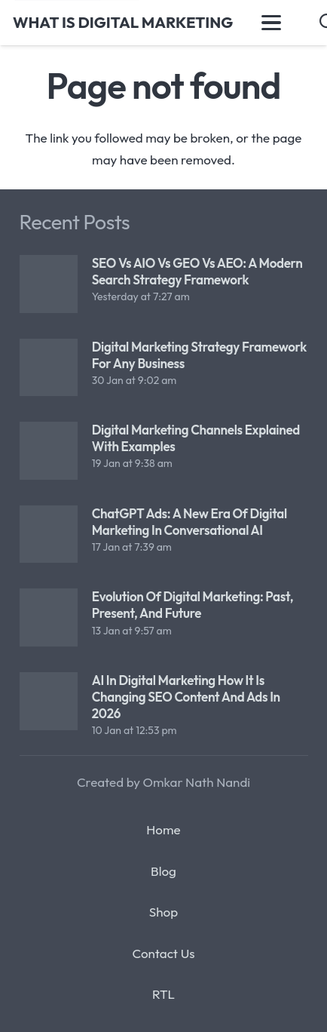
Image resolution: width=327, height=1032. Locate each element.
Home (163, 829)
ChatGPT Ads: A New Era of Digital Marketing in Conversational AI (188, 521)
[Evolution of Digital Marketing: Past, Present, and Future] (49, 617)
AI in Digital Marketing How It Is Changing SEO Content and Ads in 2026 (185, 696)
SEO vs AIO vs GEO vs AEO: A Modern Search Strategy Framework (196, 271)
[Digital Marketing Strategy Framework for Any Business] (49, 367)
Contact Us (163, 953)
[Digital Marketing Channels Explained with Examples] (49, 451)
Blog (163, 871)
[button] (271, 22)
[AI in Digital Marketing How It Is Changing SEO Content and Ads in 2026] (49, 701)
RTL (163, 994)
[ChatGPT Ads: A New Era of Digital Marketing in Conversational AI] (49, 534)
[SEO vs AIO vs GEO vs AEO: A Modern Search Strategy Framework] (49, 284)
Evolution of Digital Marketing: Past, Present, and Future (191, 604)
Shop (163, 912)
